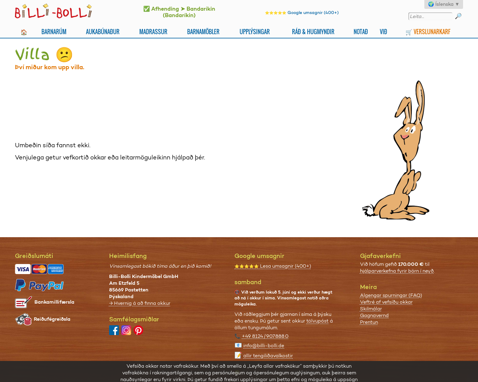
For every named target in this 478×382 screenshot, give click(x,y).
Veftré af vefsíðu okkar (386, 302)
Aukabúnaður (103, 31)
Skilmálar (371, 309)
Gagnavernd (374, 315)
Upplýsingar (255, 31)
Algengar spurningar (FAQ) (391, 295)
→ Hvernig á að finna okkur (139, 303)
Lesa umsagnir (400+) (272, 266)
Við (383, 31)
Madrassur (153, 31)
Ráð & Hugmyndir (313, 31)
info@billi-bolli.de (263, 345)
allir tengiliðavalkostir (268, 356)
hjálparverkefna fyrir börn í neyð (397, 271)
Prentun (369, 322)
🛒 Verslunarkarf (427, 31)
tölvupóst (317, 321)
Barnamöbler (203, 31)
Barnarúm (53, 31)
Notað (361, 31)
